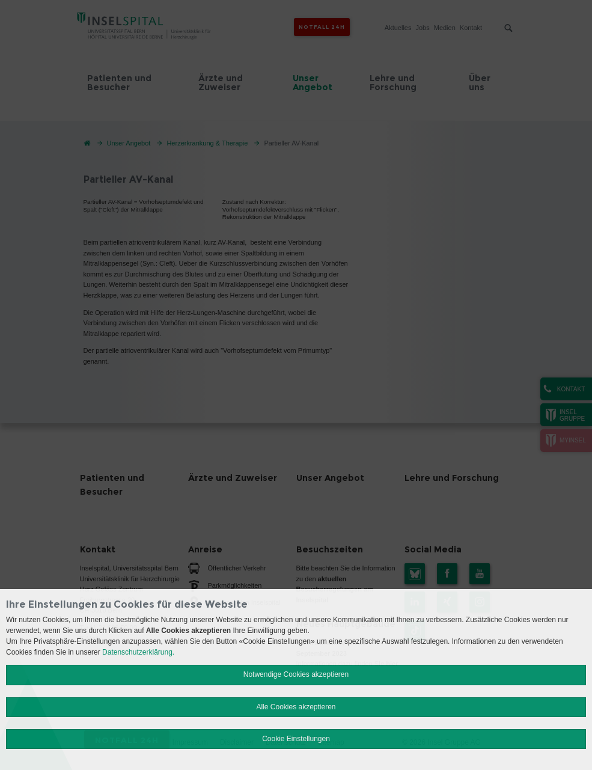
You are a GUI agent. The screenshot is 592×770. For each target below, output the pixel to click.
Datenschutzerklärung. (138, 652)
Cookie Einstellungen (296, 739)
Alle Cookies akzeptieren (295, 707)
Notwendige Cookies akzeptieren (296, 674)
